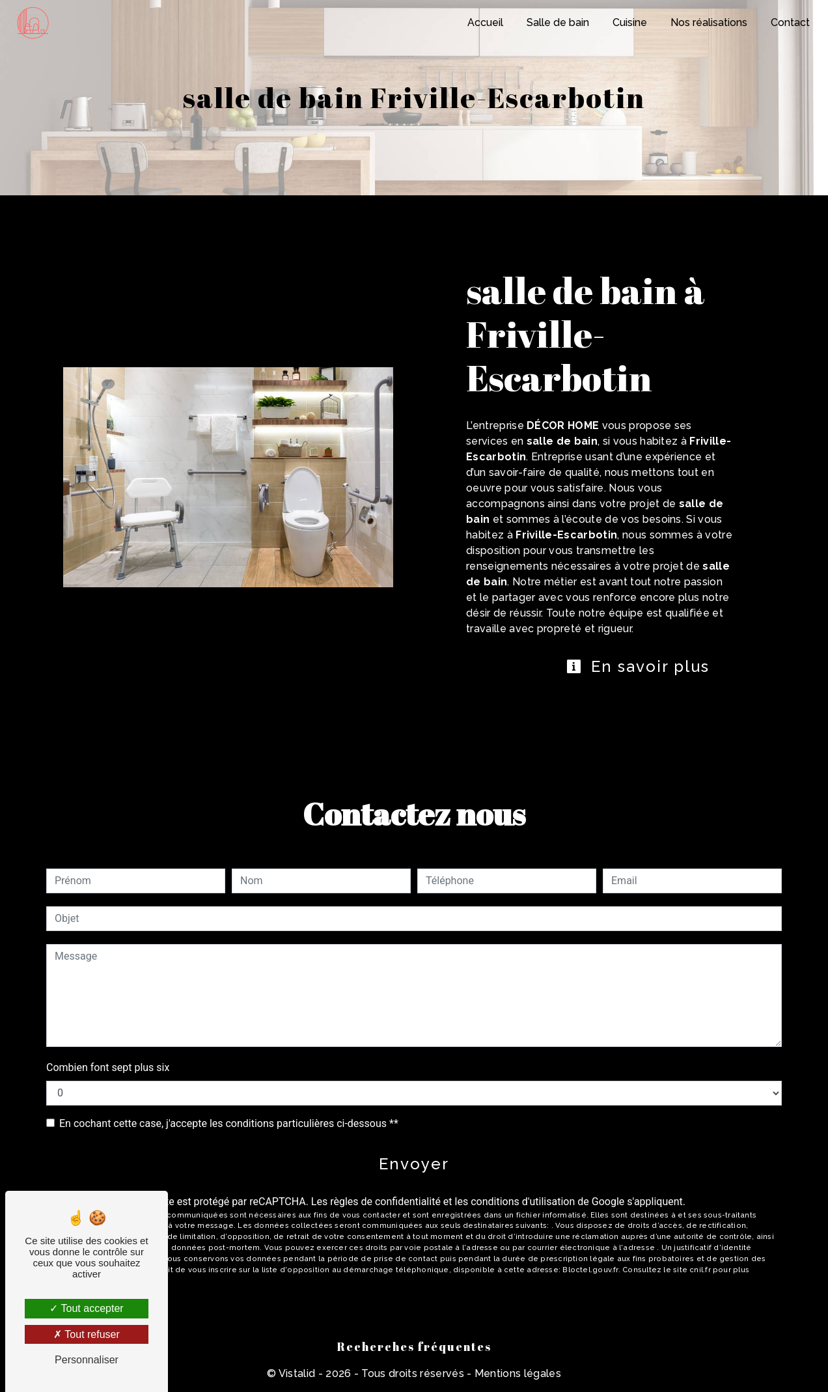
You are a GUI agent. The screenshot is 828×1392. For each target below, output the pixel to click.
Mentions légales (516, 1373)
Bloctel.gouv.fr (590, 1269)
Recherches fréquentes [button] (414, 1346)
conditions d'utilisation (523, 1201)
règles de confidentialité (385, 1201)
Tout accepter (86, 1308)
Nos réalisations (708, 22)
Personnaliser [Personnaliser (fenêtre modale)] (86, 1359)
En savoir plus (638, 666)
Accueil (485, 22)
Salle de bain (558, 22)
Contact (790, 22)
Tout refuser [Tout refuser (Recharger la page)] (86, 1334)
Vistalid (297, 1373)
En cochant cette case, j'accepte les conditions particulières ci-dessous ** (228, 1123)
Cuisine (630, 22)
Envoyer (414, 1163)
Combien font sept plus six (107, 1067)
